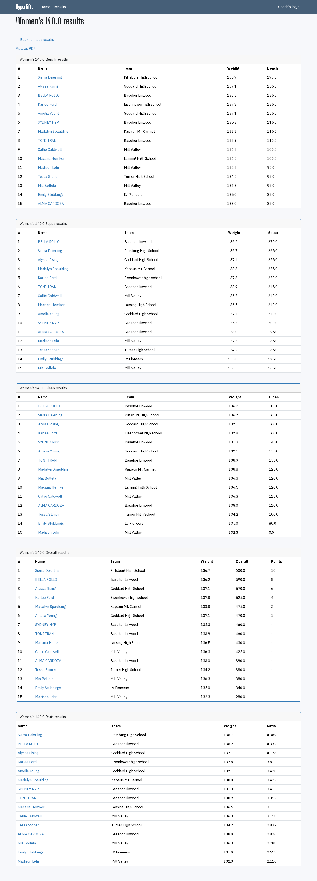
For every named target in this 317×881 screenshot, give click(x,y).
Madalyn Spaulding (53, 131)
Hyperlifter (25, 7)
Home (45, 7)
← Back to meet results (35, 39)
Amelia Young (48, 113)
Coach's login (288, 7)
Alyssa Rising (48, 86)
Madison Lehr (48, 167)
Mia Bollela (47, 185)
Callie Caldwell (50, 149)
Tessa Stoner (48, 176)
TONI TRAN (47, 140)
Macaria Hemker (51, 158)
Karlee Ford (47, 104)
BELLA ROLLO (49, 95)
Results (60, 7)
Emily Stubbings (51, 194)
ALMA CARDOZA (51, 203)
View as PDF (25, 48)
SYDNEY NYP (48, 122)
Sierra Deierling (50, 77)
